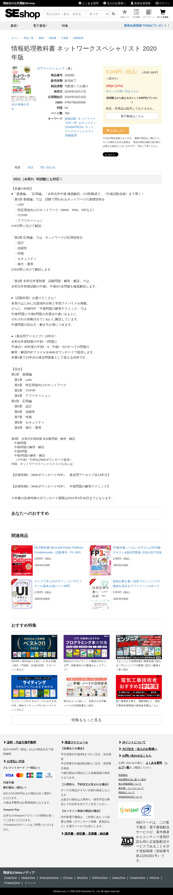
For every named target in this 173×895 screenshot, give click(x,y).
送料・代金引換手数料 (19, 742)
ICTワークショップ (50, 68)
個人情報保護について (129, 784)
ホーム (15, 38)
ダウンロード (148, 13)
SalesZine (118, 878)
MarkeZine (28, 878)
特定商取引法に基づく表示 (132, 779)
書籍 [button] (13, 25)
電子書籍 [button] (39, 25)
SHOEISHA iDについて (130, 797)
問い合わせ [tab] (48, 167)
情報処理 (71, 135)
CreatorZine (137, 878)
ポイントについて (132, 742)
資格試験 (70, 118)
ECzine (68, 878)
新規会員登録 (141, 3)
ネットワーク (86, 118)
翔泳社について (126, 792)
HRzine (154, 878)
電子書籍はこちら (132, 116)
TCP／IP (71, 123)
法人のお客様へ (114, 3)
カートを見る (162, 13)
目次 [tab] (30, 167)
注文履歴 (136, 13)
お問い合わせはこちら (134, 755)
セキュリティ (87, 123)
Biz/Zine (82, 878)
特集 (65, 25)
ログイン (162, 3)
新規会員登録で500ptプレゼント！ (147, 25)
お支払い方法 (13, 761)
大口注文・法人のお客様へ (137, 749)
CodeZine (10, 878)
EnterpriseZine (49, 878)
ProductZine (12, 883)
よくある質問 (89, 3)
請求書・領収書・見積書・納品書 (85, 833)
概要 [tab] (18, 167)
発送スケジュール (74, 742)
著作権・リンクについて (131, 788)
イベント (30, 883)
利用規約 (123, 775)
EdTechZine (100, 878)
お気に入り (124, 13)
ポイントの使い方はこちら (122, 91)
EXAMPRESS (74, 127)
